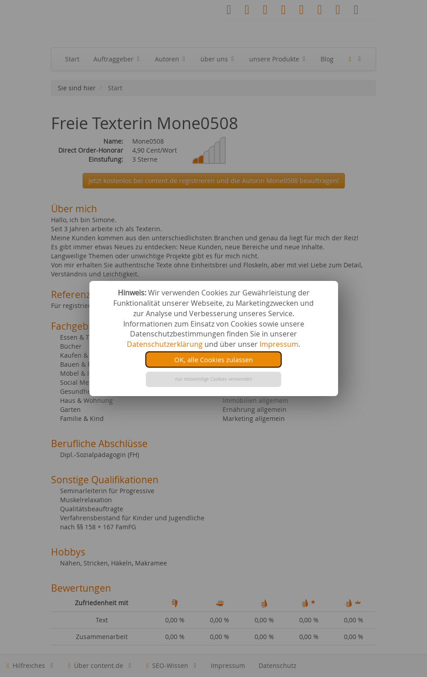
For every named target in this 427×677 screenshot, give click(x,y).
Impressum (279, 344)
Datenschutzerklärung (165, 344)
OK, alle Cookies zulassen (213, 359)
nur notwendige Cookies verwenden (213, 379)
